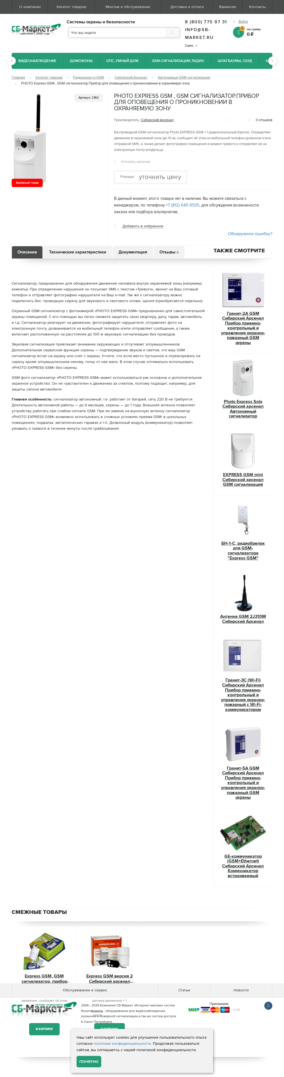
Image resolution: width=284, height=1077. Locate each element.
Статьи (184, 990)
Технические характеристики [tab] (77, 252)
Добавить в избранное (142, 226)
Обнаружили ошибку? (250, 234)
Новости (241, 990)
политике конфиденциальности (122, 1043)
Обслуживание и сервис (85, 990)
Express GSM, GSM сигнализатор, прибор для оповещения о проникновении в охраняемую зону (44, 979)
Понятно (88, 1061)
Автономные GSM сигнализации (184, 77)
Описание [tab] (27, 252)
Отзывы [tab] (169, 252)
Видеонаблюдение (37, 61)
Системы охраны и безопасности (101, 22)
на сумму (256, 31)
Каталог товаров (71, 6)
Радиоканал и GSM (88, 77)
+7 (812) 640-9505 (182, 205)
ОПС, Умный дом (122, 61)
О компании (30, 6)
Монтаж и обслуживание (128, 6)
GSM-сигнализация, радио (178, 61)
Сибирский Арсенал (131, 77)
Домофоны (81, 61)
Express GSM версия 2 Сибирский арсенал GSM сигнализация (109, 979)
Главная (18, 77)
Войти (243, 21)
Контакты (257, 6)
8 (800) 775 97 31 (206, 22)
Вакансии (227, 6)
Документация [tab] (132, 252)
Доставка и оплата (187, 6)
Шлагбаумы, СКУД (235, 61)
